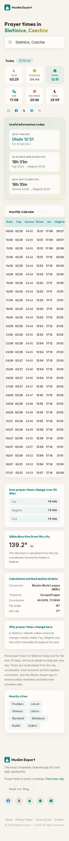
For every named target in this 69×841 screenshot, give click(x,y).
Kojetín (16, 725)
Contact (59, 819)
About (9, 819)
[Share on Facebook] (16, 110)
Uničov (35, 711)
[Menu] (60, 7)
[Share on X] (24, 110)
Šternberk (18, 718)
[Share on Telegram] (32, 110)
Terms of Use (43, 819)
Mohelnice (38, 718)
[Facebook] (8, 801)
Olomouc (17, 711)
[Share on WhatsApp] (8, 110)
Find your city (55, 779)
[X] (19, 801)
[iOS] (29, 801)
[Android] (40, 801)
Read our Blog (19, 789)
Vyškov (32, 725)
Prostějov (18, 703)
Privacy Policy (24, 819)
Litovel (35, 703)
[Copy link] (39, 110)
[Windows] (51, 801)
